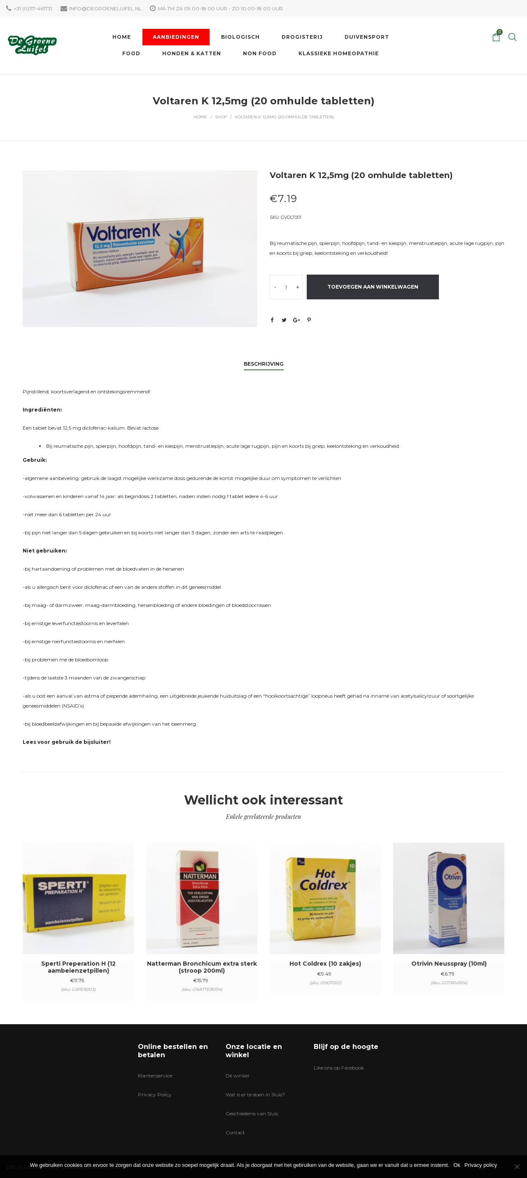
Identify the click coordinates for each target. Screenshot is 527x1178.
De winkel (237, 1075)
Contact (235, 1132)
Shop (221, 117)
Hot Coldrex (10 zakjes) (325, 963)
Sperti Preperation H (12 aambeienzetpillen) (78, 967)
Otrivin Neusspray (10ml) (449, 963)
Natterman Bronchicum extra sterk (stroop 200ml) (202, 967)
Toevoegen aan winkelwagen (372, 287)
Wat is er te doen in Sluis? (255, 1094)
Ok (456, 1165)
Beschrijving (264, 364)
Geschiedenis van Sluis (252, 1113)
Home (200, 117)
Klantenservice (155, 1075)
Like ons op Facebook (339, 1068)
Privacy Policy (155, 1094)
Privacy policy (480, 1165)
